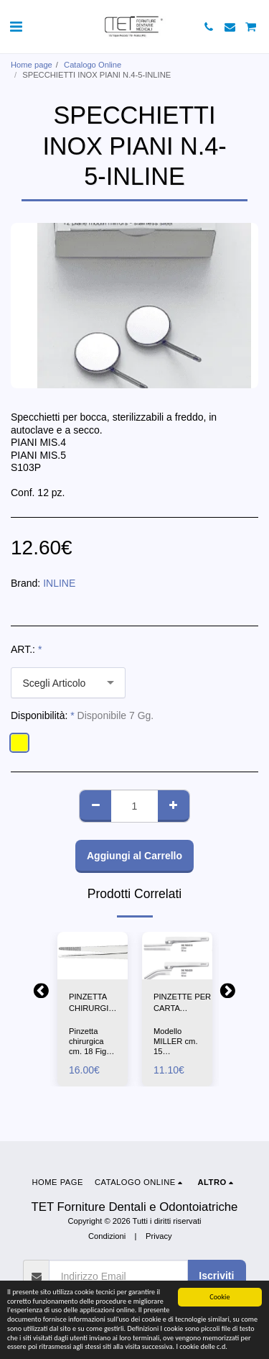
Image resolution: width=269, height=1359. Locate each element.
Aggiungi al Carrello (134, 855)
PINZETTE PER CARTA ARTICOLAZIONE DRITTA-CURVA (186, 1003)
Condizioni (107, 1236)
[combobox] (68, 682)
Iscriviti (216, 1275)
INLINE (59, 583)
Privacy (159, 1236)
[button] (16, 27)
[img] (92, 955)
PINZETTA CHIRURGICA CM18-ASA (94, 1003)
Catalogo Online (92, 64)
